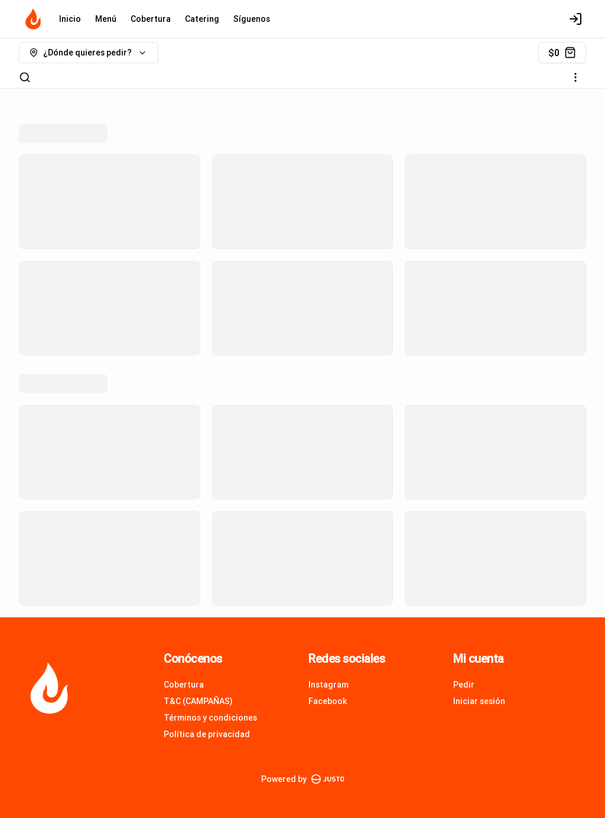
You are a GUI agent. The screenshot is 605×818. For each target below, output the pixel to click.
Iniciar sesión (479, 701)
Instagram (328, 684)
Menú (105, 19)
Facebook (327, 701)
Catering (202, 19)
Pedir (463, 684)
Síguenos (251, 19)
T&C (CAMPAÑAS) (198, 701)
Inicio (70, 19)
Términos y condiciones (210, 717)
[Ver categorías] (575, 77)
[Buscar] (25, 77)
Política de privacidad (207, 734)
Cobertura (151, 19)
